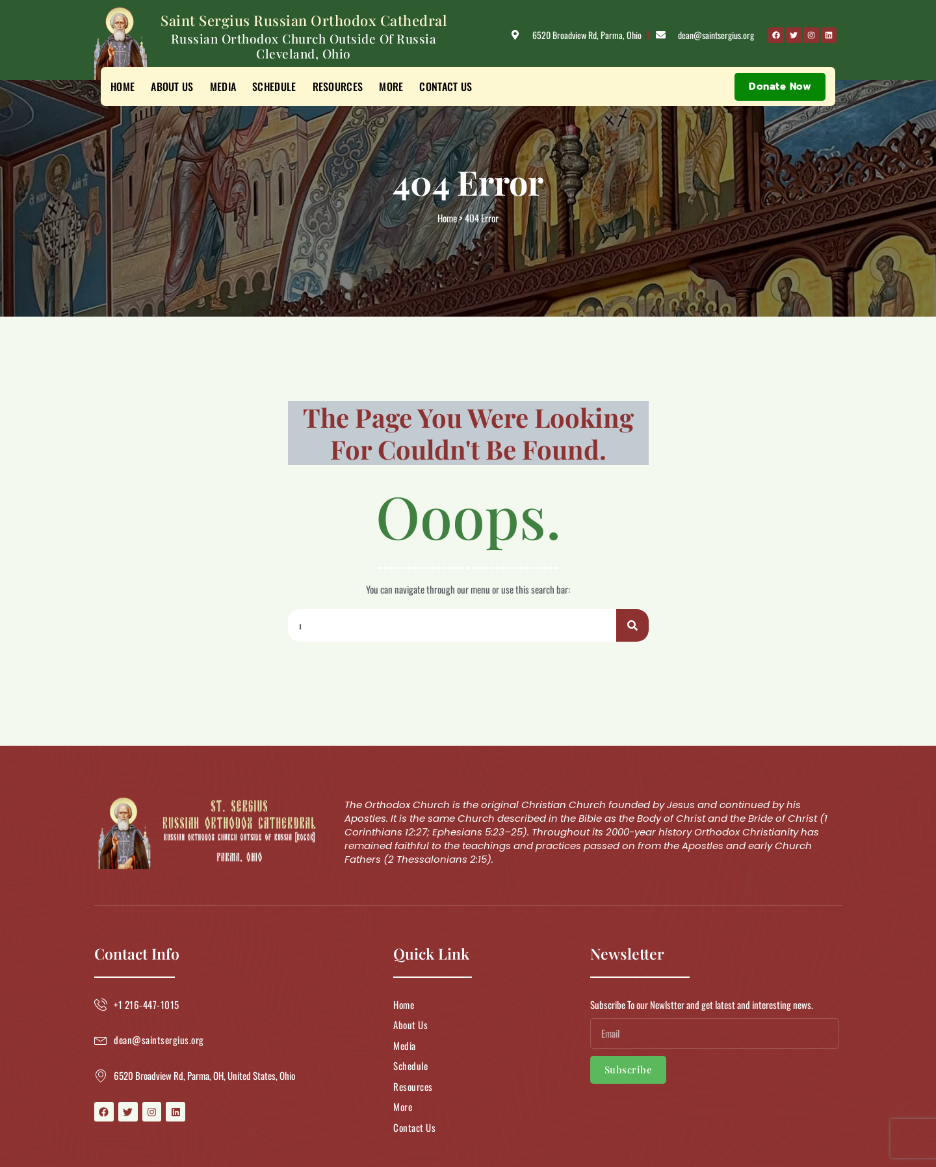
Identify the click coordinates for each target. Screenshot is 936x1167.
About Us (172, 86)
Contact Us (445, 86)
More (391, 86)
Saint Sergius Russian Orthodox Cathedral (304, 20)
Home (122, 86)
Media (223, 86)
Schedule (274, 86)
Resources (338, 86)
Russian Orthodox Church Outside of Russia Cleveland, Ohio (304, 46)
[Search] (632, 625)
